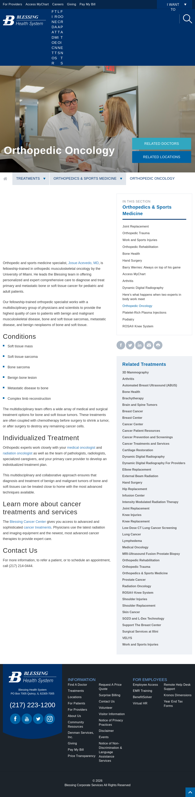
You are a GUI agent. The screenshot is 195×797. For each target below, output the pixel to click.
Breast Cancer (132, 411)
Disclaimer (106, 730)
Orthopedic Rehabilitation (140, 246)
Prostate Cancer (134, 579)
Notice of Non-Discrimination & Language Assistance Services (110, 752)
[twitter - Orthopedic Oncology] (130, 345)
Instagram (49, 719)
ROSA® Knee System (137, 326)
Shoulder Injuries (134, 599)
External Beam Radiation (140, 476)
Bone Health (131, 253)
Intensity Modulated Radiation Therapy (150, 502)
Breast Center (132, 417)
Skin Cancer (131, 612)
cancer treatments (37, 527)
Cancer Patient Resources (141, 430)
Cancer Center (132, 424)
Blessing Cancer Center (28, 522)
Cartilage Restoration (137, 450)
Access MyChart (37, 4)
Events (104, 737)
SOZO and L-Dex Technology (143, 618)
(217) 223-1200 (32, 705)
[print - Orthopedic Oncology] (158, 345)
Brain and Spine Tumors (139, 404)
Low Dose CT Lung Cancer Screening (149, 527)
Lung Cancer (131, 534)
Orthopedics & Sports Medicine (85, 178)
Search (187, 18)
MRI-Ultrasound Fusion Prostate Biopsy (151, 553)
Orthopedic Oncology (152, 178)
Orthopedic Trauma (135, 233)
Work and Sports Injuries (139, 240)
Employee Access (145, 684)
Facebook (15, 719)
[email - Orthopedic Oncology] (149, 345)
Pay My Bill (88, 4)
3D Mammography (135, 372)
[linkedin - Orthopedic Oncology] (139, 345)
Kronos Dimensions (178, 695)
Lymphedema (132, 540)
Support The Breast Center (141, 625)
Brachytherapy (133, 398)
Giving (71, 4)
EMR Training (142, 690)
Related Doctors (161, 144)
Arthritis (127, 281)
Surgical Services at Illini (140, 631)
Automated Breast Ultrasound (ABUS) (149, 385)
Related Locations (161, 157)
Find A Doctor (53, 37)
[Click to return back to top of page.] (190, 792)
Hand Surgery (132, 260)
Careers (58, 4)
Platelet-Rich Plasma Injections (144, 312)
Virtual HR (140, 703)
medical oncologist (80, 447)
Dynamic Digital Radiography (142, 287)
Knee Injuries (131, 515)
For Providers (12, 4)
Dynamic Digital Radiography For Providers (153, 463)
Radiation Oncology (136, 586)
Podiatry (128, 319)
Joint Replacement (135, 226)
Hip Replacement (134, 489)
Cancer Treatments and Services (145, 443)
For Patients (62, 37)
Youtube (27, 719)
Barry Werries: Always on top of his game (151, 267)
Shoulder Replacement (138, 605)
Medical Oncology (135, 547)
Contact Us (107, 701)
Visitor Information (112, 714)
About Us (74, 716)
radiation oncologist (17, 453)
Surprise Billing (109, 695)
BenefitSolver (142, 697)
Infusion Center (133, 495)
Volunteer (105, 707)
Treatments (28, 178)
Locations (59, 32)
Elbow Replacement (136, 469)
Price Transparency (81, 756)
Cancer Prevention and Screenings (147, 437)
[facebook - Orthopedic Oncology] (121, 345)
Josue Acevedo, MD (83, 263)
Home (5, 178)
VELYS (127, 638)
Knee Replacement (135, 521)
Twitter (38, 719)
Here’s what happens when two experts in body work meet (151, 297)
